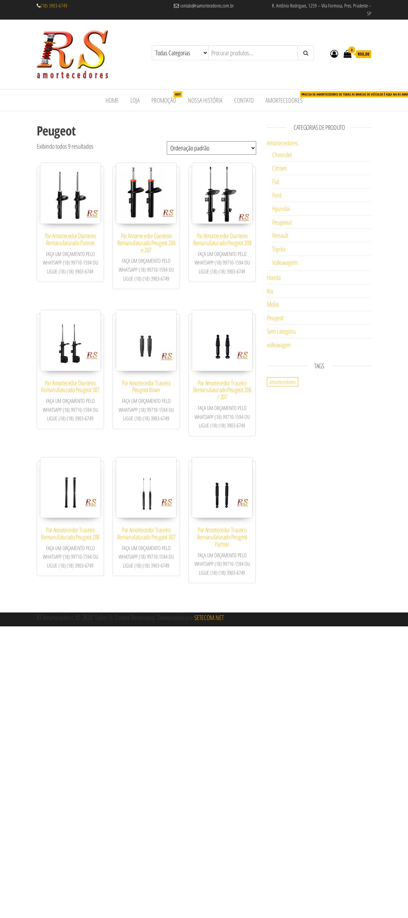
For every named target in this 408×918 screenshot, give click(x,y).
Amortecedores (286, 97)
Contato (244, 100)
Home (112, 100)
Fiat (275, 181)
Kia (270, 291)
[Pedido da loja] (211, 148)
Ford (277, 195)
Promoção (166, 97)
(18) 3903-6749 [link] (54, 5)
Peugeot (275, 317)
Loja (135, 100)
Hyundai (281, 208)
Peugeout (282, 222)
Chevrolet (282, 154)
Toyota (278, 249)
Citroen (279, 168)
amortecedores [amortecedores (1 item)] (282, 381)
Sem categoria (281, 331)
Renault (280, 235)
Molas (273, 304)
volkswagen (279, 344)
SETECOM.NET (209, 617)
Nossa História (205, 100)
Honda (274, 277)
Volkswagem (285, 262)
